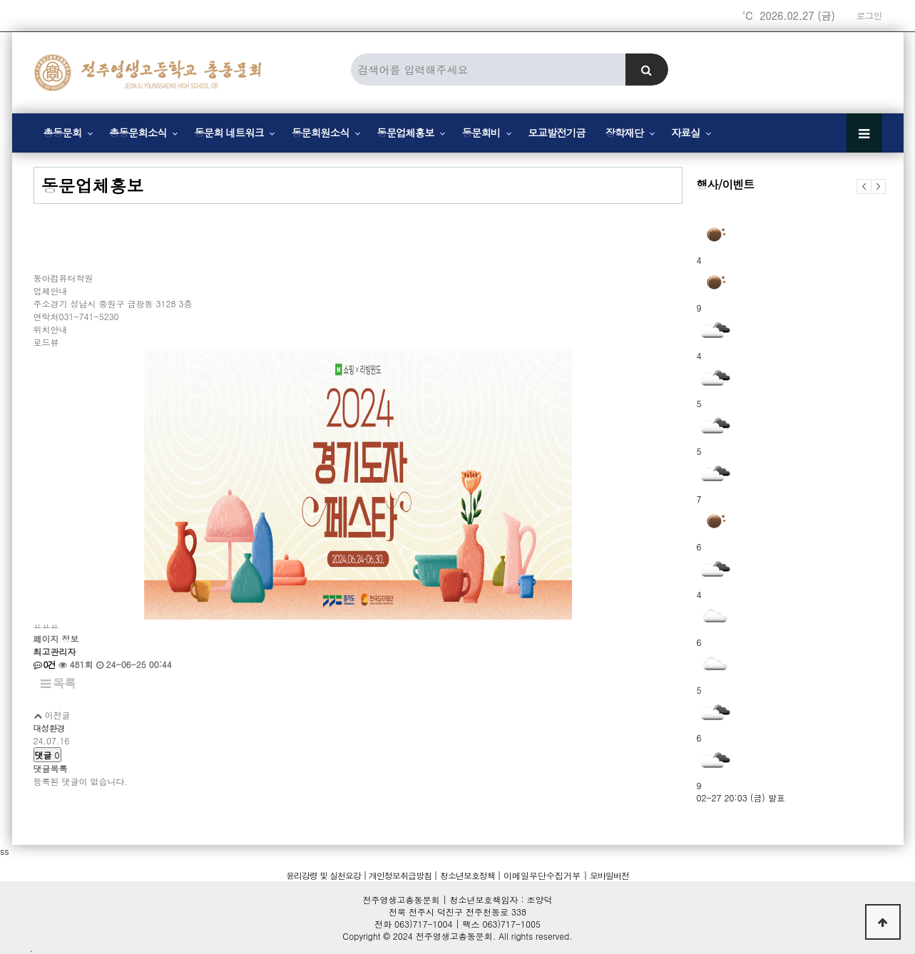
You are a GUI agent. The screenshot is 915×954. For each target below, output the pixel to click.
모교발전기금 (556, 132)
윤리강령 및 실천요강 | (326, 875)
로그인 (869, 16)
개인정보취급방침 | (402, 875)
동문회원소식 (320, 132)
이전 (864, 186)
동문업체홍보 (405, 132)
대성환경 (49, 728)
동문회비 (481, 132)
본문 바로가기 (0, 0)
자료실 (685, 132)
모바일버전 (608, 875)
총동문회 (63, 132)
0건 (45, 664)
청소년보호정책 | (470, 875)
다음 (878, 186)
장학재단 (624, 132)
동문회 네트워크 (229, 132)
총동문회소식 (137, 132)
